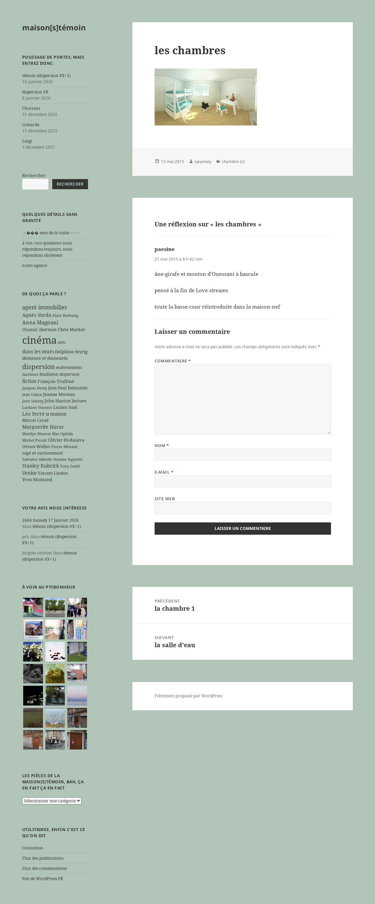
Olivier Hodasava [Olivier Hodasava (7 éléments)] (66, 440)
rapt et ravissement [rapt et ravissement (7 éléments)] (42, 453)
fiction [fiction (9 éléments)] (29, 381)
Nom (162, 445)
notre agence (34, 265)
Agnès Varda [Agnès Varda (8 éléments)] (36, 315)
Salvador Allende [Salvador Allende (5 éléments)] (37, 459)
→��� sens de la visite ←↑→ (51, 233)
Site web (165, 499)
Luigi (27, 141)
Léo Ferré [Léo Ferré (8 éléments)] (33, 414)
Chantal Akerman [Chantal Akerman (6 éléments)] (39, 329)
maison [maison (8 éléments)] (58, 414)
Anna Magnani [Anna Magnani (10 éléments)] (40, 322)
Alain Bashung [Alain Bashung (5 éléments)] (65, 315)
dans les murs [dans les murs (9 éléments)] (38, 351)
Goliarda (31, 125)
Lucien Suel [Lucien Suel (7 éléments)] (65, 407)
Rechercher (34, 175)
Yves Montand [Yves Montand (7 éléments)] (37, 479)
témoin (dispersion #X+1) (46, 75)
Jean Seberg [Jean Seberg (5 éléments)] (32, 401)
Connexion (32, 848)
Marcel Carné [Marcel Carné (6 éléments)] (35, 420)
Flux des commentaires (44, 868)
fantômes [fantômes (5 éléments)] (30, 374)
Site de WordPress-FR (42, 878)
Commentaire (173, 361)
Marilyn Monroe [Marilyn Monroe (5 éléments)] (36, 433)
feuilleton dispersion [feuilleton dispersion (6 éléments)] (60, 374)
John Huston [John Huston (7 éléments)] (57, 401)
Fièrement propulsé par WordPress (188, 696)
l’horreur (31, 108)
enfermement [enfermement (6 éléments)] (69, 367)
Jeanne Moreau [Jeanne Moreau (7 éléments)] (59, 394)
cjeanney (203, 161)
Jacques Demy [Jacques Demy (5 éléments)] (34, 388)
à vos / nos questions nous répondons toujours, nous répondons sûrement (47, 249)
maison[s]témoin (54, 27)
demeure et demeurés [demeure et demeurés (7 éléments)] (45, 358)
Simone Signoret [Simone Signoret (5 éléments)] (68, 459)
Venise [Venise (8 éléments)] (29, 473)
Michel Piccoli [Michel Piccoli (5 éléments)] (34, 440)
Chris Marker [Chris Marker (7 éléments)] (71, 329)
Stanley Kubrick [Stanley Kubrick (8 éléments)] (40, 465)
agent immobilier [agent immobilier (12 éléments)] (45, 307)
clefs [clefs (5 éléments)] (62, 342)
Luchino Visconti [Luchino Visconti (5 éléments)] (37, 407)
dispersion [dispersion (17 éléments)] (38, 366)
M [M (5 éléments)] (47, 414)
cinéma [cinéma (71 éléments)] (39, 340)
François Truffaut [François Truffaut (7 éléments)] (56, 381)
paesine (165, 249)
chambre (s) (233, 161)
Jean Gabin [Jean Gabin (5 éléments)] (32, 394)
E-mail (164, 472)
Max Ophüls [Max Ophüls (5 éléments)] (62, 433)
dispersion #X (35, 92)
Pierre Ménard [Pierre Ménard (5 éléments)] (64, 446)
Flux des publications (42, 858)
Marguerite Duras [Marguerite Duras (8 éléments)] (42, 427)
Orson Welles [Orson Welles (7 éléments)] (36, 446)
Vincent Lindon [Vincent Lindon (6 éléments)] (53, 473)
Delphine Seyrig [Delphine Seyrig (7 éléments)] (71, 352)
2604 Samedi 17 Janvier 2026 (50, 520)
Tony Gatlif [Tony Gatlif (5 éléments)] (70, 466)
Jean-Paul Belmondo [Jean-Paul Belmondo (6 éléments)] (68, 387)
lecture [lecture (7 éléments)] (79, 401)
